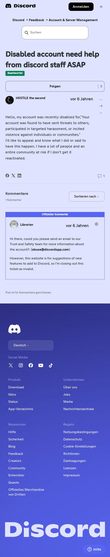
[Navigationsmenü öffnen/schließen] (101, 6)
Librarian (26, 224)
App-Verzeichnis (20, 409)
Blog (11, 446)
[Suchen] (55, 32)
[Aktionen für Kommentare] (96, 224)
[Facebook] (7, 175)
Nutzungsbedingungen (80, 432)
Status (13, 401)
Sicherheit (16, 439)
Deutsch (21, 345)
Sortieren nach (86, 196)
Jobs (66, 394)
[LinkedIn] (19, 175)
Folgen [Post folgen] (55, 86)
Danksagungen (74, 461)
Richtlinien (71, 453)
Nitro (12, 394)
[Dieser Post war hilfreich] (101, 99)
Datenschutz (72, 439)
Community (16, 468)
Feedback (36, 20)
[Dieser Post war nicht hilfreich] (101, 113)
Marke (68, 401)
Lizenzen (69, 468)
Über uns (70, 387)
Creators (14, 461)
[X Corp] (13, 175)
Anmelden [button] (81, 6)
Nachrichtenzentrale (78, 409)
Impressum (71, 475)
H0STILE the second (30, 98)
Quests (13, 482)
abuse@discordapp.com (50, 249)
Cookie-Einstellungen (79, 446)
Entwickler (16, 475)
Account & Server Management (73, 20)
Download (16, 387)
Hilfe (12, 432)
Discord (18, 20)
